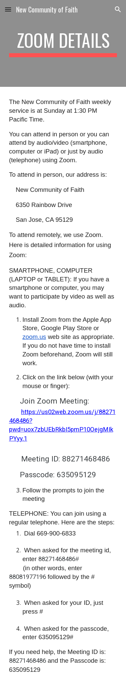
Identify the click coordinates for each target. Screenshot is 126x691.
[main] (63, 43)
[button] (8, 9)
